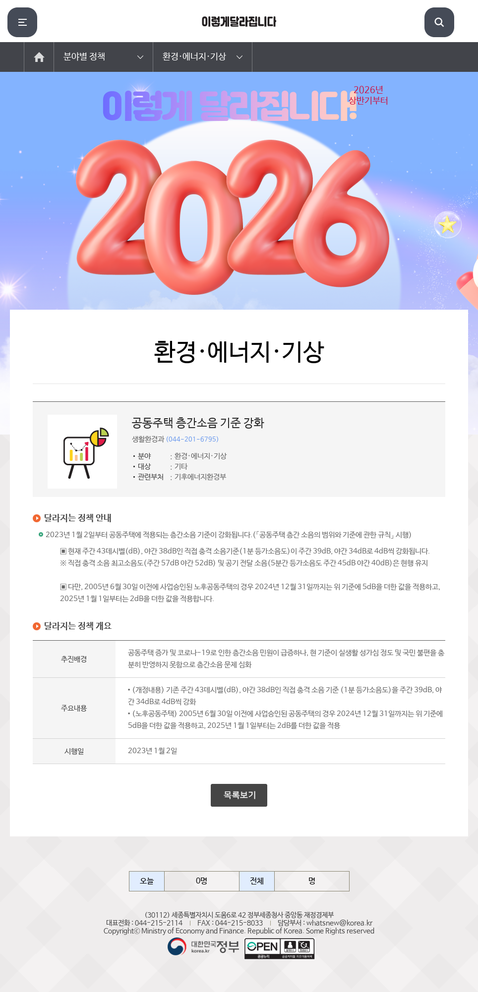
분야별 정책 (84, 57)
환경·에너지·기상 (194, 57)
